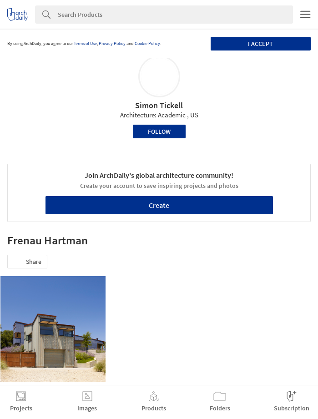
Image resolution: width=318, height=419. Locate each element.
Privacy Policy (112, 43)
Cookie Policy (147, 43)
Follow (159, 131)
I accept (260, 44)
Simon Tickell (159, 105)
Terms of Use (85, 43)
